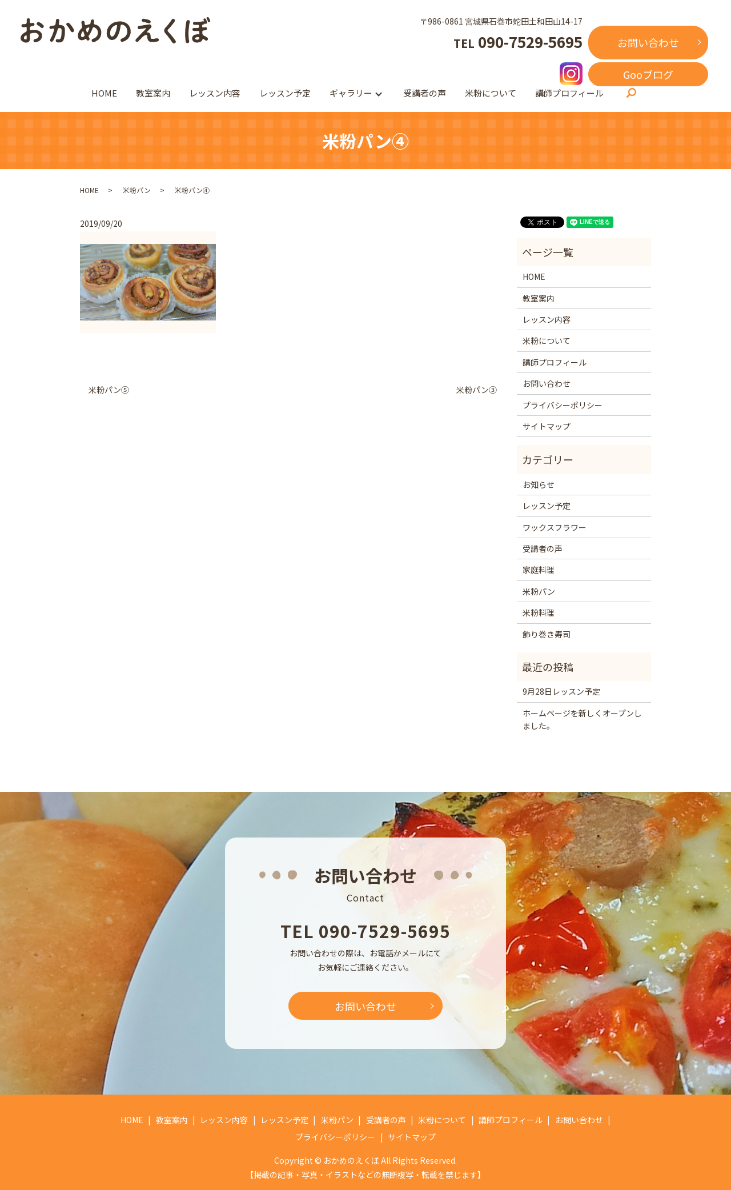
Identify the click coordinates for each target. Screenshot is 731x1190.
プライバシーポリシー (563, 405)
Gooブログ (648, 74)
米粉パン (137, 190)
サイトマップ (547, 426)
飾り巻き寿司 (547, 634)
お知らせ (539, 484)
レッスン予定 (285, 93)
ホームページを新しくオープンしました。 (582, 719)
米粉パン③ (476, 389)
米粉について (490, 93)
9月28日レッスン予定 (561, 691)
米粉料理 (539, 612)
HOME (104, 93)
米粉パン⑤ (109, 389)
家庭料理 (539, 569)
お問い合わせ (648, 42)
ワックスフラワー (555, 527)
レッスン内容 (214, 93)
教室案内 (153, 93)
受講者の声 (424, 93)
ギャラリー (351, 93)
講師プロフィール (569, 93)
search (631, 93)
